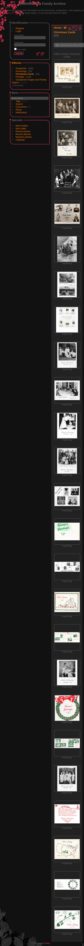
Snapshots (21, 68)
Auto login (20, 49)
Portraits (20, 76)
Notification (21, 112)
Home (57, 27)
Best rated (21, 128)
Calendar (20, 139)
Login (18, 31)
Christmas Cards (25, 74)
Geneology (21, 71)
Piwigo (47, 943)
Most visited (22, 125)
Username (19, 35)
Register (20, 28)
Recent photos (23, 131)
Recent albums (23, 134)
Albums (16, 62)
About (19, 109)
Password (18, 42)
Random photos (24, 137)
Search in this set (71, 45)
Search (19, 104)
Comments (21, 106)
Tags (18, 101)
